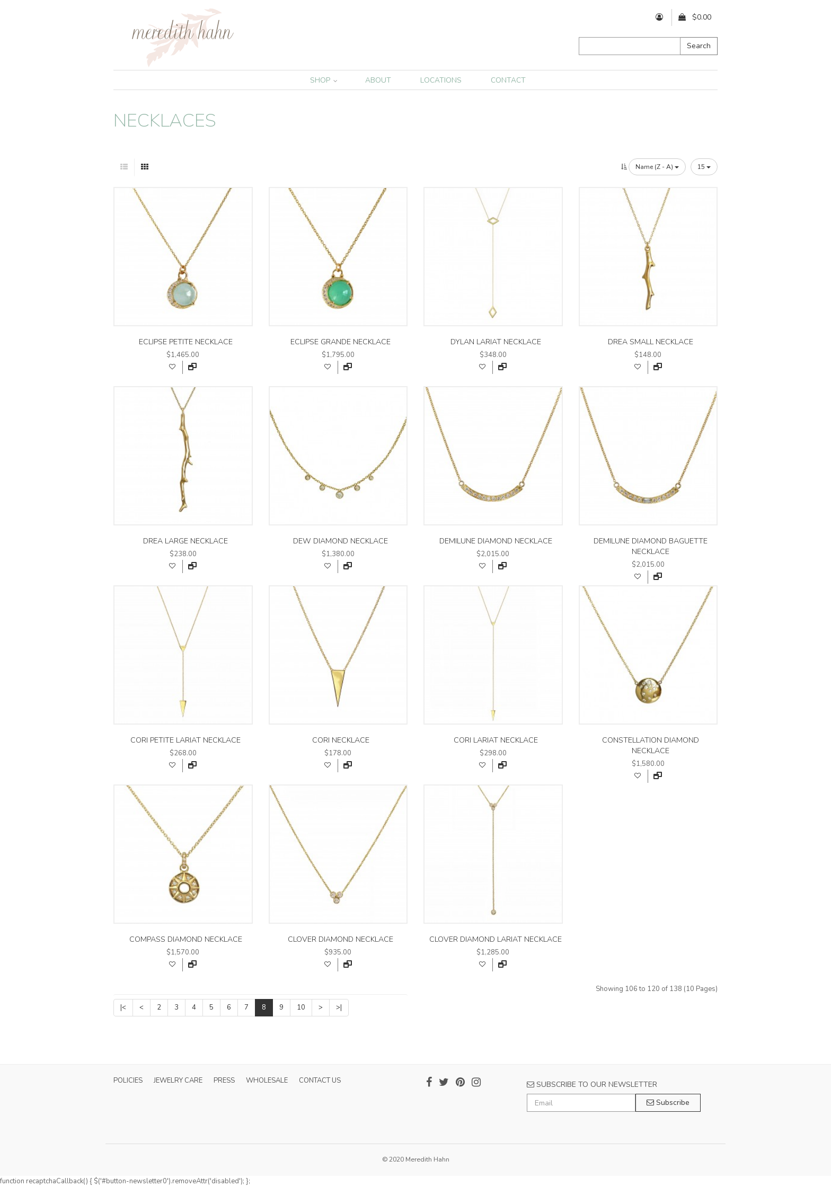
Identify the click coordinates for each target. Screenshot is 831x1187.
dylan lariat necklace (495, 342)
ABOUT (378, 80)
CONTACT (508, 80)
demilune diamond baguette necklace (651, 546)
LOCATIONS (441, 80)
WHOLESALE (267, 1080)
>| (339, 1007)
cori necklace (340, 740)
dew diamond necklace (340, 541)
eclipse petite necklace (186, 342)
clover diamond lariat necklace (495, 939)
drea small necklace (650, 342)
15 (704, 167)
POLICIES (128, 1080)
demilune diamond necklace (495, 541)
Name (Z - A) (657, 167)
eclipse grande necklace (340, 342)
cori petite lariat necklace (185, 740)
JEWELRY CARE (178, 1080)
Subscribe (668, 1102)
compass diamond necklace (185, 939)
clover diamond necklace (340, 939)
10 (301, 1007)
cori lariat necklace (496, 740)
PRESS (224, 1080)
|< (123, 1007)
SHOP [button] (324, 80)
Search (699, 46)
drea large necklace (185, 541)
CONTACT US (320, 1080)
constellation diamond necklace (650, 745)
